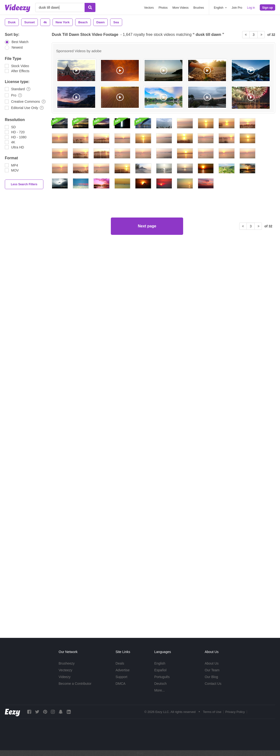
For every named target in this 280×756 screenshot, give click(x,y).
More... (159, 690)
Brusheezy (66, 663)
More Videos (180, 7)
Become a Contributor (75, 684)
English (159, 663)
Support (121, 677)
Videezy (65, 677)
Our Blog (211, 677)
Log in (251, 7)
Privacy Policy (235, 712)
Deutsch (160, 684)
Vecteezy (65, 670)
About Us (212, 663)
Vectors (149, 7)
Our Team (212, 670)
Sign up (267, 7)
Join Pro (237, 7)
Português (162, 677)
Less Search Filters (24, 184)
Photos (163, 7)
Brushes (198, 7)
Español (160, 670)
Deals (119, 663)
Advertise (122, 670)
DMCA (120, 684)
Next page (147, 610)
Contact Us (213, 684)
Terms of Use (212, 712)
